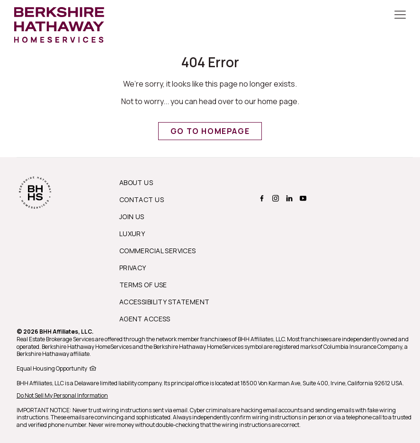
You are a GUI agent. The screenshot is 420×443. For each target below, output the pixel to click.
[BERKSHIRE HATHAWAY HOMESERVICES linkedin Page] (288, 198)
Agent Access (144, 318)
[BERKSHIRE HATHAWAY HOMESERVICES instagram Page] (274, 198)
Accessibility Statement (164, 301)
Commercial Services (157, 250)
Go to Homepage (210, 131)
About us (136, 182)
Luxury (132, 233)
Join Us (131, 216)
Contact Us (141, 199)
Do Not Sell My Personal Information (62, 395)
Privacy (132, 267)
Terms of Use (143, 284)
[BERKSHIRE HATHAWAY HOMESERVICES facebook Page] (260, 198)
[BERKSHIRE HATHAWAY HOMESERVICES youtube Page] (301, 198)
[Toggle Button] (400, 15)
